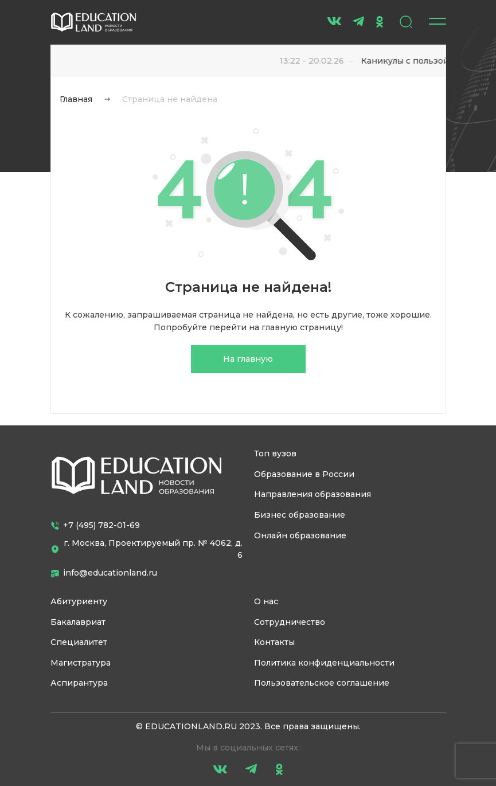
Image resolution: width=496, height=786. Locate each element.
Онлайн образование (300, 535)
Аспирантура (79, 683)
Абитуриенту (78, 601)
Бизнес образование (299, 515)
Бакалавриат (78, 622)
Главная (76, 99)
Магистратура (80, 663)
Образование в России (304, 474)
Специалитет (78, 642)
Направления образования (312, 494)
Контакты (274, 642)
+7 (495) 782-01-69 (95, 525)
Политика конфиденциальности (324, 663)
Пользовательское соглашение (321, 683)
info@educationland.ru (103, 573)
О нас (266, 601)
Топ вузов (275, 453)
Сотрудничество (289, 622)
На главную (248, 359)
